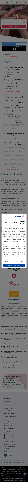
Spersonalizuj (20, 261)
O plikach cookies (22, 222)
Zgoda (5, 222)
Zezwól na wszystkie (14, 265)
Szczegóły (14, 222)
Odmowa (8, 261)
